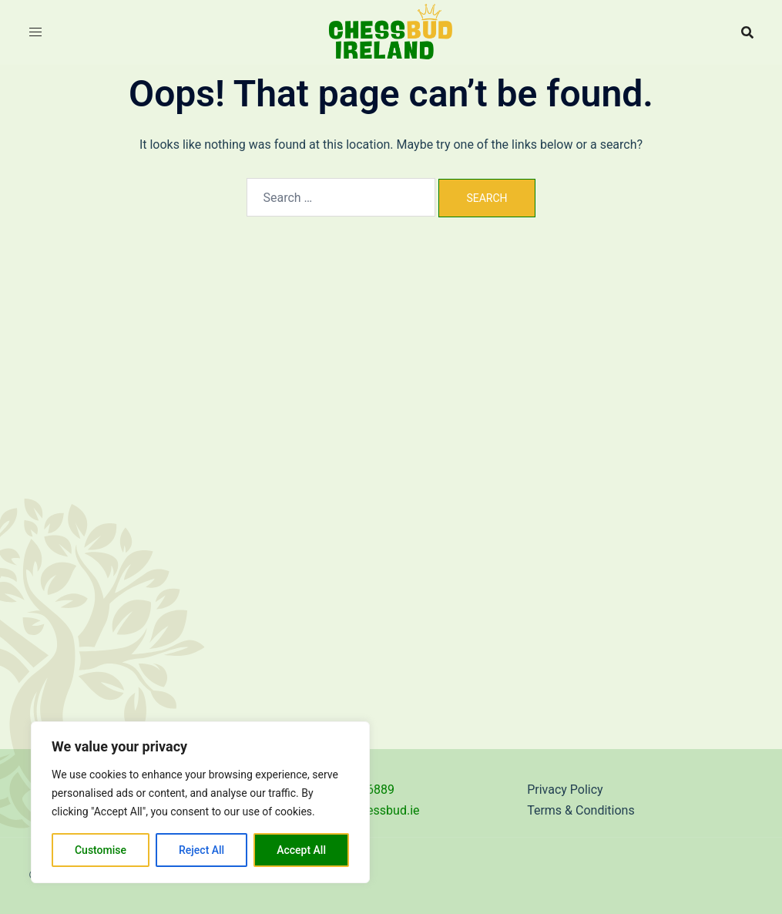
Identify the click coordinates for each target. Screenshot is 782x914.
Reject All (201, 850)
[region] (200, 802)
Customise (100, 850)
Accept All (301, 850)
